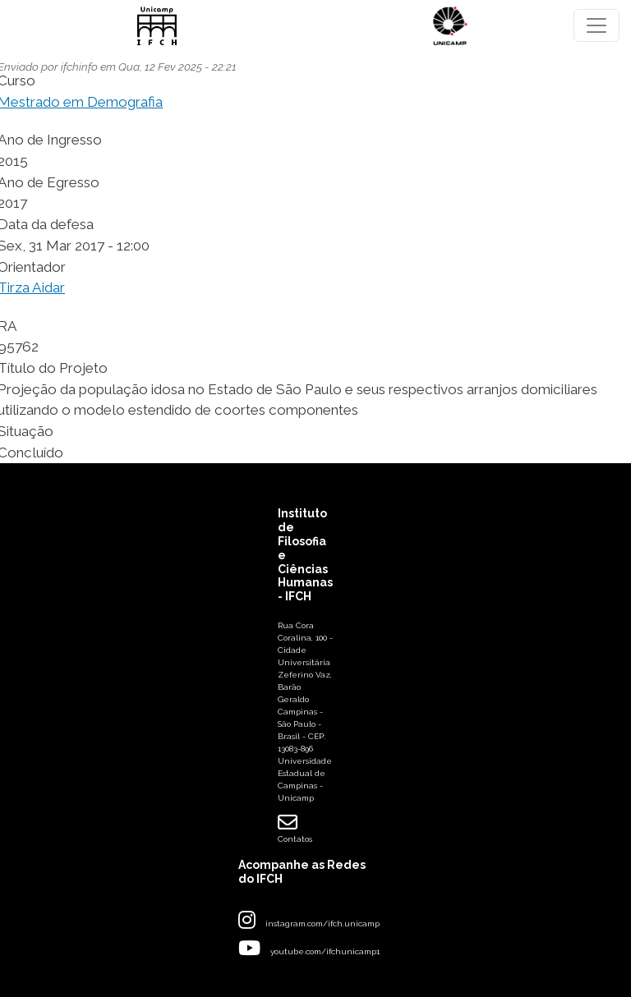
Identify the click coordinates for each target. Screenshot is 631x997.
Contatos (295, 827)
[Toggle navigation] (596, 25)
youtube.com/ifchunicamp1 (325, 951)
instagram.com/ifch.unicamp (322, 923)
